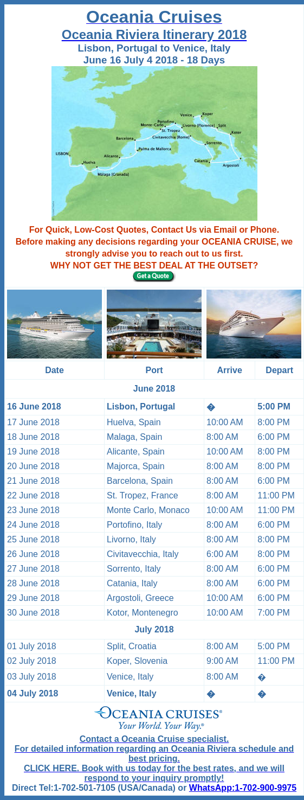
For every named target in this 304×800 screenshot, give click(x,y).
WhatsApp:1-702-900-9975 (242, 787)
